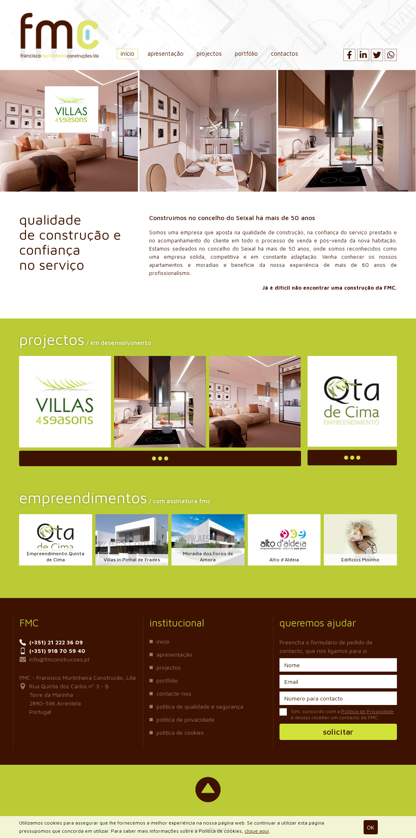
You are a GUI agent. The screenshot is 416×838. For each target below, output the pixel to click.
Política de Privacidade (185, 719)
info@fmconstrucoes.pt (54, 659)
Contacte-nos (173, 693)
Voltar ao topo (208, 789)
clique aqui (257, 831)
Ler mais (160, 458)
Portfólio (246, 53)
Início (127, 53)
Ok (370, 827)
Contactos (284, 53)
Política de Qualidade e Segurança (199, 706)
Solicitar (338, 731)
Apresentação (165, 53)
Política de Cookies (180, 732)
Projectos (209, 53)
